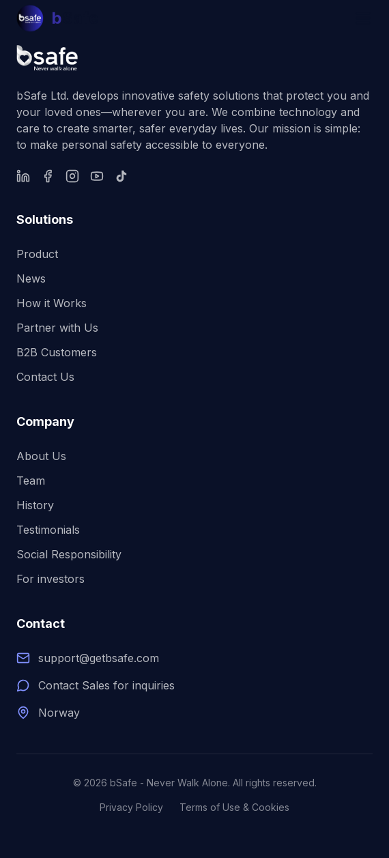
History (35, 505)
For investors (50, 579)
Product (37, 254)
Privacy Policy (131, 807)
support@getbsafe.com (98, 658)
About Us (41, 456)
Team (30, 480)
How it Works (51, 303)
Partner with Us (57, 327)
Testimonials (48, 530)
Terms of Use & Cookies (234, 807)
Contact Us (45, 377)
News (31, 278)
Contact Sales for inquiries (106, 685)
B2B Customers (56, 352)
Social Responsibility (68, 554)
